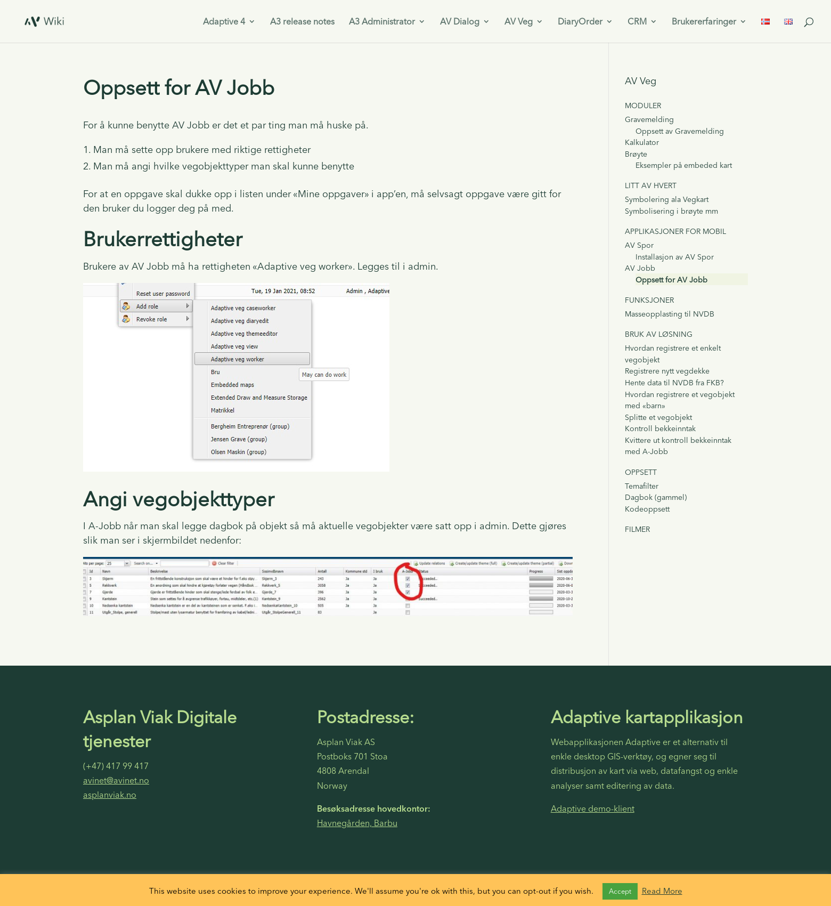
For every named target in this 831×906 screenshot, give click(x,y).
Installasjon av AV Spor (675, 257)
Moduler (643, 105)
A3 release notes (302, 22)
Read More (662, 891)
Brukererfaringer (704, 22)
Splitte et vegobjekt (658, 417)
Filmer (637, 529)
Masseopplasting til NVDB (669, 314)
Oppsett (641, 472)
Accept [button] (620, 891)
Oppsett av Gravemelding (680, 131)
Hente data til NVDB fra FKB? (674, 382)
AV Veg (518, 22)
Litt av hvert (651, 185)
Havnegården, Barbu (357, 823)
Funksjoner (649, 300)
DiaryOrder (580, 22)
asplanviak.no (109, 794)
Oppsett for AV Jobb (671, 280)
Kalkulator (642, 142)
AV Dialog (459, 22)
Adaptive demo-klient (592, 808)
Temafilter (641, 486)
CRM (637, 22)
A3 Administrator (382, 22)
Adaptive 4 (224, 22)
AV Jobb (640, 268)
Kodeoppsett (647, 509)
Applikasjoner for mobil (675, 231)
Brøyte (636, 154)
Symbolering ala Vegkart (666, 199)
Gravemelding (649, 119)
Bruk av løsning (658, 334)
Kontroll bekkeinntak (660, 428)
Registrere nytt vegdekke (667, 371)
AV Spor (639, 245)
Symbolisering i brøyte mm (671, 211)
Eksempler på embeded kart (684, 165)
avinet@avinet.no (116, 780)
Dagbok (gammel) (656, 497)
